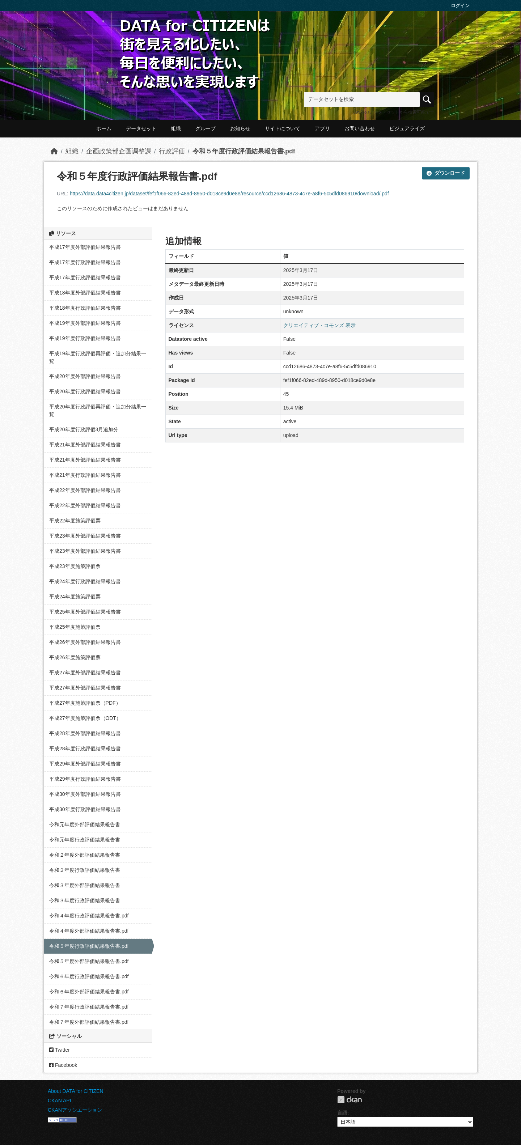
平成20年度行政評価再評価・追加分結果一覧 (97, 410)
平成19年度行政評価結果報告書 (85, 338)
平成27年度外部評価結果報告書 (85, 672)
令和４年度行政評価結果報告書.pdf (88, 916)
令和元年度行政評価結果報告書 (84, 840)
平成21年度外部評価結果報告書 (85, 445)
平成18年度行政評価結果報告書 (85, 308)
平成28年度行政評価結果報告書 (85, 748)
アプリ (322, 128)
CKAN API (59, 1100)
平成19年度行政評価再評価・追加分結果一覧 (97, 357)
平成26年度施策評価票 (75, 657)
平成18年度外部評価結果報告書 (85, 293)
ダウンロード (446, 173)
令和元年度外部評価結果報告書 (84, 824)
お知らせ (240, 128)
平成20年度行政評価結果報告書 (85, 391)
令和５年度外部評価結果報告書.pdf (88, 961)
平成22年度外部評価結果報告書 (85, 490)
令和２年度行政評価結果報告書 (84, 870)
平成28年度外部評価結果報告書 (85, 733)
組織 (176, 128)
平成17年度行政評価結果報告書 (85, 262)
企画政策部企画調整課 (118, 151)
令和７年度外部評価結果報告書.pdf (88, 1022)
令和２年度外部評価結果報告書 (84, 855)
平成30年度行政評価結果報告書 (85, 809)
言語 (342, 1113)
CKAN (349, 1099)
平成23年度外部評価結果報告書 (85, 536)
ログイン (460, 5)
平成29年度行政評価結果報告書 (85, 779)
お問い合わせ (359, 128)
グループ (205, 128)
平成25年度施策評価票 (75, 627)
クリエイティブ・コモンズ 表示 (319, 325)
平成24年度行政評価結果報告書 (85, 581)
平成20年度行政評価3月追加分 (83, 429)
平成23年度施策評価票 (75, 566)
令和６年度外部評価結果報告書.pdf (88, 992)
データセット (141, 128)
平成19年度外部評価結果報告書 (85, 323)
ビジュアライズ (407, 128)
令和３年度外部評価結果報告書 (84, 885)
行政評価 (172, 151)
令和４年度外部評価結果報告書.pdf (88, 931)
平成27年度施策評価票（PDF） (85, 703)
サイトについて (282, 128)
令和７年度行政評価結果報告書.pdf (88, 1007)
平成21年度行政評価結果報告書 (85, 475)
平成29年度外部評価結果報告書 (85, 764)
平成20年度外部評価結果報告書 (85, 376)
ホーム (103, 128)
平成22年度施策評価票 (75, 520)
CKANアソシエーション (75, 1110)
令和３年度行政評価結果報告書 (84, 900)
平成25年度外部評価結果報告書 (85, 612)
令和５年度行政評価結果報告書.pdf (243, 151)
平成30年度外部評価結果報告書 (85, 794)
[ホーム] (54, 151)
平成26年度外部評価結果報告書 (85, 642)
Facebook (63, 1065)
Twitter (59, 1050)
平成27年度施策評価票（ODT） (85, 718)
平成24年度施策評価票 (75, 596)
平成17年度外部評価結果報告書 (85, 247)
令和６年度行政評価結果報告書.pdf (88, 976)
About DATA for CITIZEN (75, 1091)
